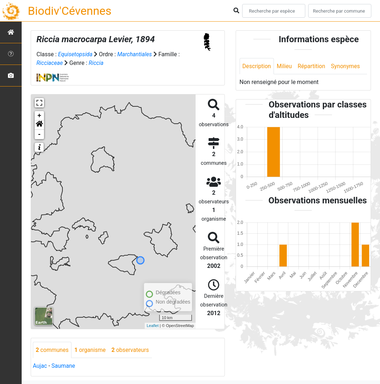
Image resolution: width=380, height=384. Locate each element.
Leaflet (152, 325)
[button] (39, 125)
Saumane (64, 366)
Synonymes (347, 66)
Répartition (313, 66)
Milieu (285, 66)
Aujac (40, 366)
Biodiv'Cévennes (70, 11)
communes (52, 350)
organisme (91, 350)
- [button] (40, 134)
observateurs (132, 350)
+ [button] (40, 115)
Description (257, 66)
